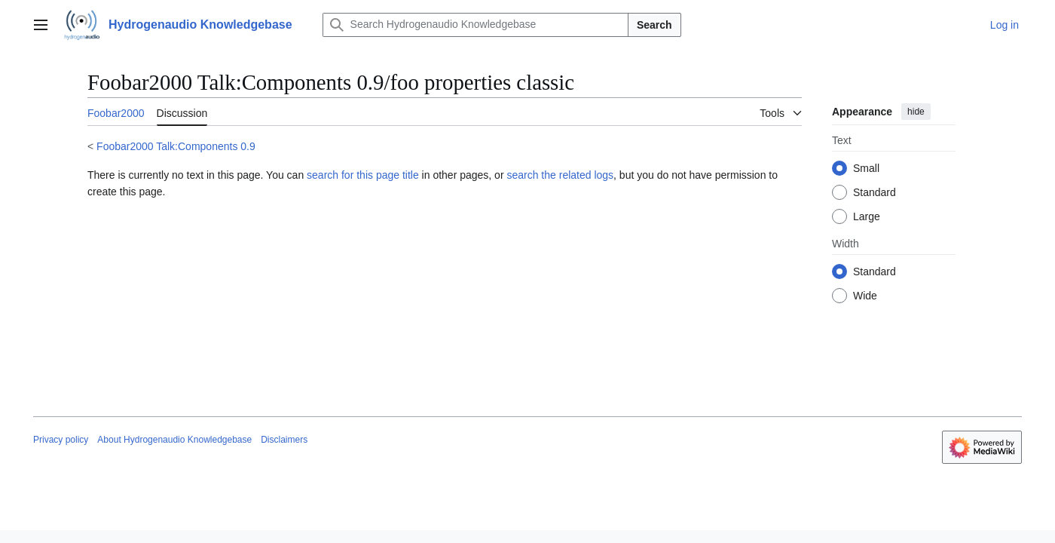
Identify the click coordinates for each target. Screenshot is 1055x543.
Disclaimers (284, 439)
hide (916, 111)
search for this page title (363, 175)
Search (654, 25)
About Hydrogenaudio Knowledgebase (174, 439)
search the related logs (559, 175)
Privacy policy (60, 439)
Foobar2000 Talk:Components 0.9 (175, 146)
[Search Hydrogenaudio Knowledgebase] (475, 25)
